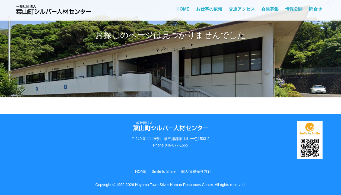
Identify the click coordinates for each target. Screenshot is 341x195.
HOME (183, 9)
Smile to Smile (164, 172)
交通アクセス (242, 9)
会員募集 (270, 9)
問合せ (315, 9)
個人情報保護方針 (196, 172)
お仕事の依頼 (209, 9)
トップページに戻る (170, 49)
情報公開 (293, 9)
